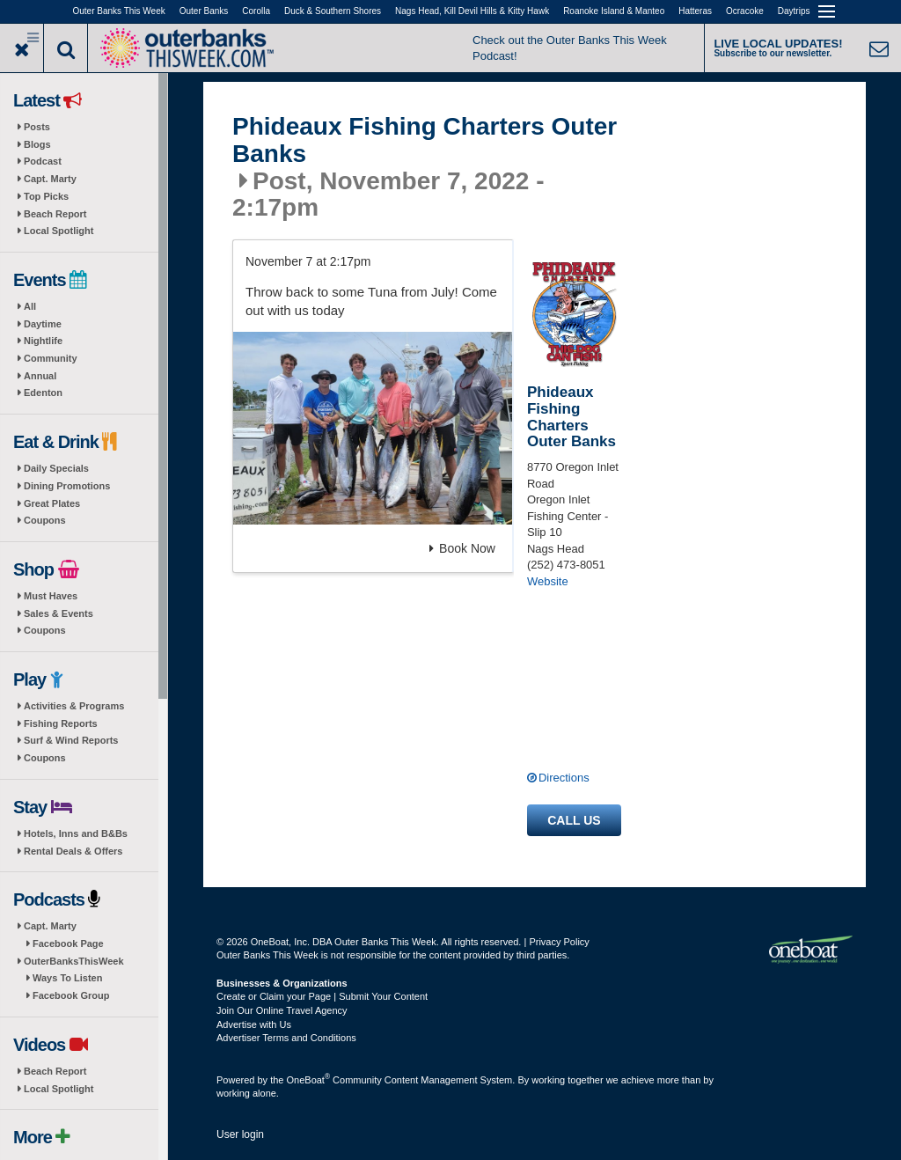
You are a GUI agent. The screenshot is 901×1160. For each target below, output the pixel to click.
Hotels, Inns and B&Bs (76, 833)
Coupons (45, 520)
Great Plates (52, 503)
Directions (564, 777)
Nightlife (43, 340)
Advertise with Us (253, 1024)
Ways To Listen (67, 978)
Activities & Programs (74, 706)
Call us (573, 820)
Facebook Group (71, 995)
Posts (37, 126)
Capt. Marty (50, 178)
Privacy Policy (559, 941)
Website (547, 581)
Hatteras (695, 11)
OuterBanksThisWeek (74, 961)
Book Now (462, 548)
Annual (40, 376)
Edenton (43, 392)
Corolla (256, 11)
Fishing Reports (61, 723)
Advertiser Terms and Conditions (286, 1037)
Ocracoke (745, 11)
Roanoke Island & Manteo (613, 11)
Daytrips (794, 11)
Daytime (43, 324)
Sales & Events (58, 613)
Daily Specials (56, 468)
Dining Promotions (67, 486)
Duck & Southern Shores (332, 11)
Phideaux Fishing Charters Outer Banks (424, 140)
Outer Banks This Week (119, 11)
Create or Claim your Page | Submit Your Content (322, 996)
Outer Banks (204, 11)
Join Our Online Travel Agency (282, 1010)
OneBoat (309, 1080)
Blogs (37, 144)
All (30, 306)
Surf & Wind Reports (71, 740)
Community (50, 358)
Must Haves (50, 596)
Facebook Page (68, 943)
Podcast (43, 161)
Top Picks (46, 196)
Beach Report (55, 214)
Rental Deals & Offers (73, 851)
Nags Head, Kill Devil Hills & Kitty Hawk (472, 11)
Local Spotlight (58, 230)
